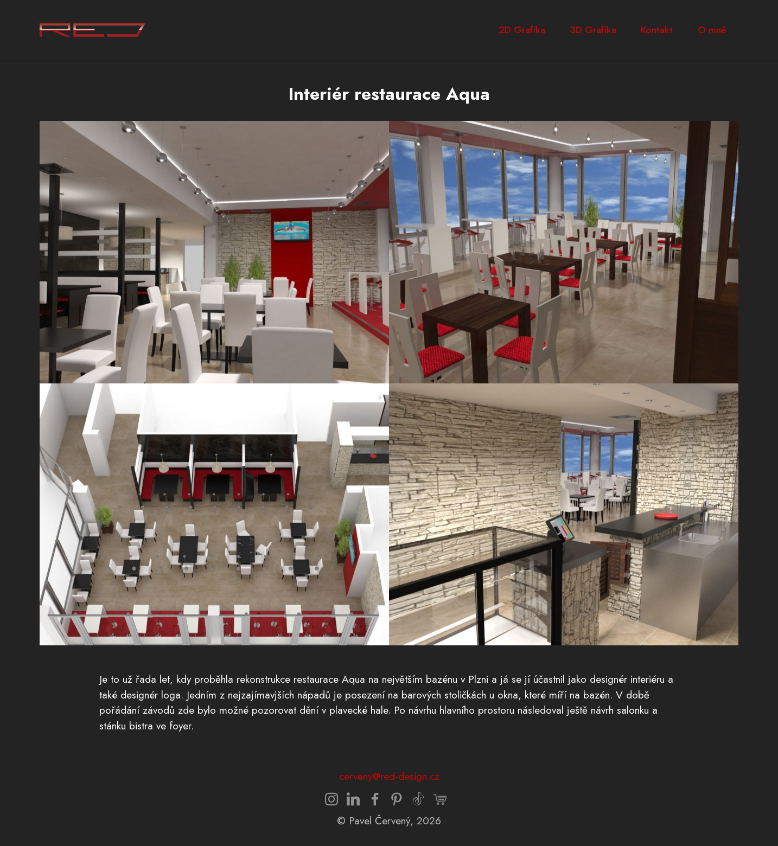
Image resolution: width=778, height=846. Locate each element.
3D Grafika (593, 30)
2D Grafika (522, 30)
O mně (712, 30)
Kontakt (657, 30)
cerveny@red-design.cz (389, 776)
